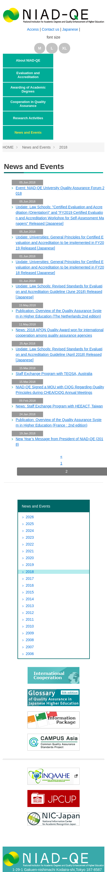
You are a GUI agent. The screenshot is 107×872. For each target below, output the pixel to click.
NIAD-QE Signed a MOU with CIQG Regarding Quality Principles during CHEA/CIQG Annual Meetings (60, 390)
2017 (30, 578)
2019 (30, 565)
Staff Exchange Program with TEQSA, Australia (54, 374)
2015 (30, 592)
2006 (30, 654)
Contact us (51, 29)
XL (64, 48)
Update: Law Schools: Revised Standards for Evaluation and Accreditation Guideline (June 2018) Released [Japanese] (59, 291)
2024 (30, 530)
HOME (8, 147)
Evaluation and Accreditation (28, 75)
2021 (30, 551)
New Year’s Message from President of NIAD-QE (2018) (59, 441)
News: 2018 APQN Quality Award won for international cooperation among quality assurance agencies (60, 332)
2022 (30, 544)
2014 (30, 599)
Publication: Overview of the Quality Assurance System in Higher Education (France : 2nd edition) (59, 422)
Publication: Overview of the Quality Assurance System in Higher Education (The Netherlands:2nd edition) (59, 313)
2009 (30, 633)
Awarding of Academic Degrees (28, 89)
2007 (30, 647)
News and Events (28, 132)
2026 (30, 517)
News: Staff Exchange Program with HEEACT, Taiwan (59, 406)
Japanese (70, 29)
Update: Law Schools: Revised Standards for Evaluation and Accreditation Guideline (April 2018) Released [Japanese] (59, 354)
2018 (63, 147)
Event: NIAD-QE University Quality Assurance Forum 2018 (60, 190)
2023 (30, 537)
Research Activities (28, 118)
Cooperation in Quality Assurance (28, 103)
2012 (30, 613)
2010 (30, 626)
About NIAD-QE (28, 60)
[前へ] (61, 456)
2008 (30, 640)
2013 (30, 606)
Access (33, 29)
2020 (30, 558)
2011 (30, 619)
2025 (30, 524)
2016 (30, 585)
